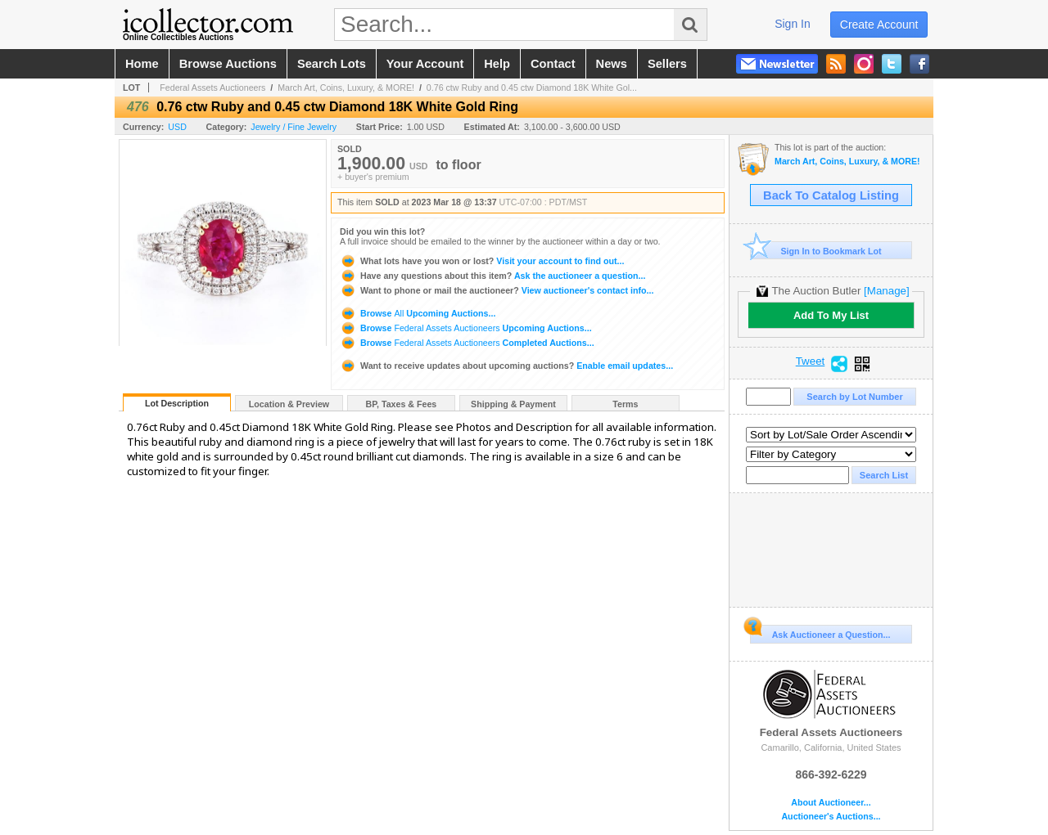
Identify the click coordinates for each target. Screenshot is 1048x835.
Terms (625, 404)
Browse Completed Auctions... (467, 343)
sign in (793, 23)
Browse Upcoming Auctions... (417, 313)
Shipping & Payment (513, 404)
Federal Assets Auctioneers (212, 87)
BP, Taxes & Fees (401, 404)
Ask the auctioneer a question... (492, 276)
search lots (331, 63)
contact (553, 63)
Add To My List (831, 315)
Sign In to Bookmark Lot (816, 250)
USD (177, 127)
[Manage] (886, 291)
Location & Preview (289, 404)
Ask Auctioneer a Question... (820, 632)
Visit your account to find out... (482, 261)
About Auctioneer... (830, 802)
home (142, 63)
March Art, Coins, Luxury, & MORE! (346, 87)
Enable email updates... (506, 365)
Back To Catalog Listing (831, 195)
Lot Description (177, 403)
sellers (667, 63)
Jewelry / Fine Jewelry (294, 127)
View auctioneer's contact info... (496, 290)
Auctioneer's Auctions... (830, 816)
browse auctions (228, 63)
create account (879, 24)
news (611, 63)
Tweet (810, 361)
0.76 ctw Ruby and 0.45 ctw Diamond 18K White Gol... (532, 87)
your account (424, 63)
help (497, 63)
